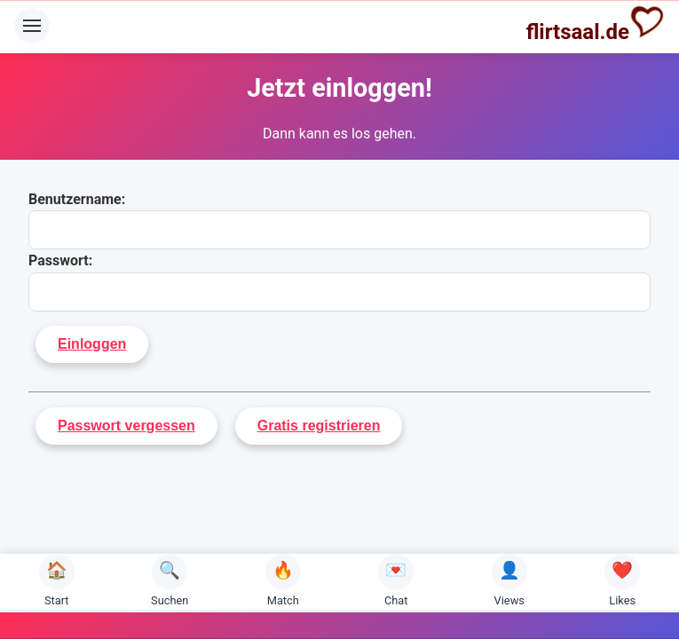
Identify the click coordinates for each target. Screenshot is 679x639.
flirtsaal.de (595, 24)
